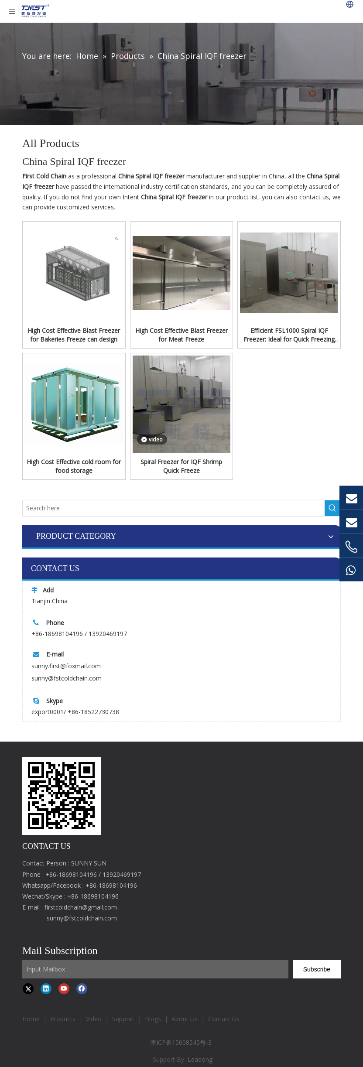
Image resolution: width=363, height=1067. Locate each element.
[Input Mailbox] (155, 969)
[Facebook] (81, 989)
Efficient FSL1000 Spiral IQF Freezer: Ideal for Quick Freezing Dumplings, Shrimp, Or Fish (289, 335)
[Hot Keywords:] (332, 508)
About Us (184, 1019)
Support (123, 1019)
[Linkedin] (46, 989)
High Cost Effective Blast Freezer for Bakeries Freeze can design (73, 334)
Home (31, 1019)
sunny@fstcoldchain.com (66, 678)
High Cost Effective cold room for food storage (74, 466)
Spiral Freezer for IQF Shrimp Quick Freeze (181, 466)
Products (62, 1019)
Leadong (200, 1059)
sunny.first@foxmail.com (66, 666)
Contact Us (224, 1019)
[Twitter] (28, 989)
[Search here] (174, 508)
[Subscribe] (317, 969)
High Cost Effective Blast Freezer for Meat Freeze (181, 334)
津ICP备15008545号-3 (181, 1042)
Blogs (153, 1019)
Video (94, 1019)
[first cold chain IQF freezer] (61, 796)
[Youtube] (63, 989)
